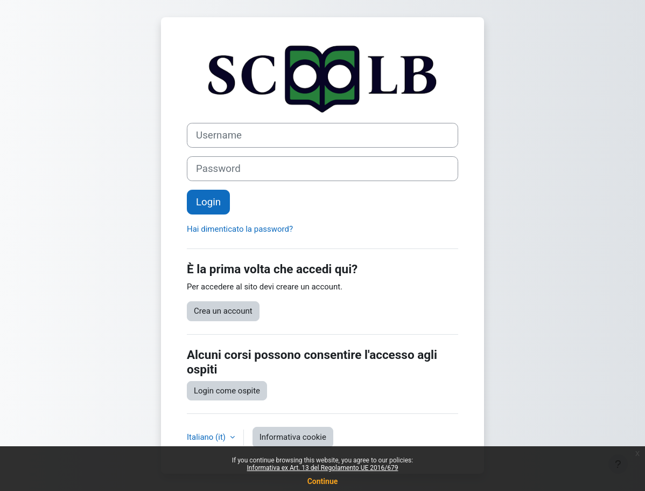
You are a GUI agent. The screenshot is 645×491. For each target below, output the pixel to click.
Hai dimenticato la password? (240, 229)
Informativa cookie (293, 437)
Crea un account (223, 311)
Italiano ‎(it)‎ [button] (207, 437)
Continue (322, 481)
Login (208, 202)
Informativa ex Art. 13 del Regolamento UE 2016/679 (322, 468)
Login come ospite (227, 391)
